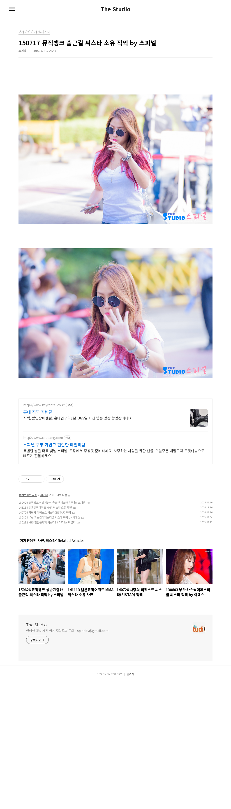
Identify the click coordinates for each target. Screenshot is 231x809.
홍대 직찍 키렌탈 (37, 538)
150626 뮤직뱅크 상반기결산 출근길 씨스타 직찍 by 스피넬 (51, 629)
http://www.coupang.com (43, 564)
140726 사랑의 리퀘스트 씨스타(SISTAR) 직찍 (44, 639)
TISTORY (116, 800)
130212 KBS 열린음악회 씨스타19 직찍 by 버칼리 (47, 648)
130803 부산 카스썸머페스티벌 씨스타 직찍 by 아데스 (49, 643)
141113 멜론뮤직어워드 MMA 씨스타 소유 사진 (45, 634)
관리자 (130, 800)
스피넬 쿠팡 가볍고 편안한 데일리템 (54, 571)
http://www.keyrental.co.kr (44, 531)
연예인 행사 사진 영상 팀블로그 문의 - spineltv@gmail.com (67, 757)
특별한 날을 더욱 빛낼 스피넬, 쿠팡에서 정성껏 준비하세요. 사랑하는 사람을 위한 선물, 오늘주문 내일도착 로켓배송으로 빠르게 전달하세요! (113, 579)
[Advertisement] (115, 102)
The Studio (115, 9)
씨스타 (44, 621)
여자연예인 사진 (28, 621)
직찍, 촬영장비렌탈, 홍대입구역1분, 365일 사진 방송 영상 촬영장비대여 (77, 544)
